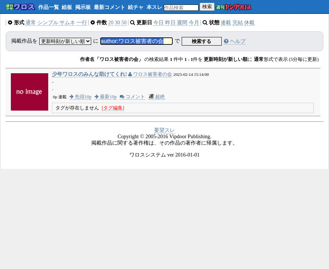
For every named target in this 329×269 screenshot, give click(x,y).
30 (117, 22)
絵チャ (136, 7)
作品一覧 (48, 7)
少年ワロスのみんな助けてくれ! (89, 74)
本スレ (154, 7)
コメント (132, 96)
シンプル (47, 22)
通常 (30, 22)
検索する (201, 41)
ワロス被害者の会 (150, 74)
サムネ (67, 22)
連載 (226, 22)
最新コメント (109, 7)
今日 (158, 22)
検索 (207, 6)
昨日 (170, 22)
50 (123, 22)
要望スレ (164, 130)
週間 (182, 22)
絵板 (67, 7)
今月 (194, 22)
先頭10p (81, 96)
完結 (238, 22)
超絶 (156, 96)
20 (110, 22)
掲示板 (83, 7)
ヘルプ (235, 41)
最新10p (106, 96)
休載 (249, 22)
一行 (82, 22)
